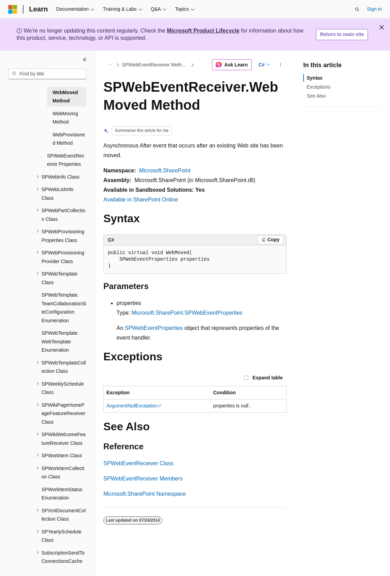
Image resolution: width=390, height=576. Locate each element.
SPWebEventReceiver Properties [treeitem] (65, 160)
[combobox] (47, 74)
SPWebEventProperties (154, 328)
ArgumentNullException (131, 405)
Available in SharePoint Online (140, 199)
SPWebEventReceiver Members (143, 479)
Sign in (374, 9)
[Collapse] (84, 59)
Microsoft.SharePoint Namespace (144, 494)
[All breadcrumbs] (109, 64)
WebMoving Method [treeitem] (65, 118)
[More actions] (281, 64)
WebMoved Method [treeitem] (65, 97)
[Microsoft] (12, 9)
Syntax (315, 78)
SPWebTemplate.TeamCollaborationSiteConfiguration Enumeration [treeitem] (63, 307)
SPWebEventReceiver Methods (155, 65)
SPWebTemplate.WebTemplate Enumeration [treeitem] (60, 341)
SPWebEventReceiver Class (138, 463)
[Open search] (357, 9)
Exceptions (318, 87)
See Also (316, 96)
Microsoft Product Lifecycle (203, 31)
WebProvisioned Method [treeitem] (69, 139)
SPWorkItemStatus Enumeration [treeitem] (61, 494)
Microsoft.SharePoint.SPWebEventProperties (187, 313)
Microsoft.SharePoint (165, 170)
